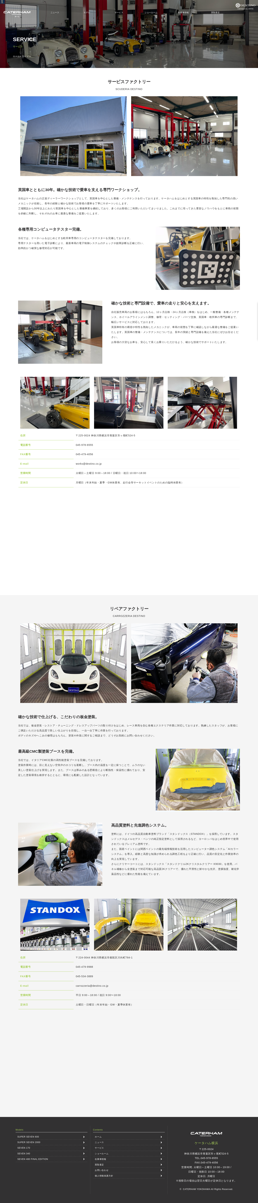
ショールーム (151, 12)
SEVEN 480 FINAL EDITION (32, 1159)
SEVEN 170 (23, 1148)
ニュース (55, 12)
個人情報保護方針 (104, 1175)
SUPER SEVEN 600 (28, 1137)
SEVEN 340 (23, 1153)
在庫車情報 (183, 12)
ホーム (16, 56)
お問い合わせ (102, 1170)
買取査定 (215, 12)
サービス (119, 12)
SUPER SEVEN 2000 (28, 1142)
